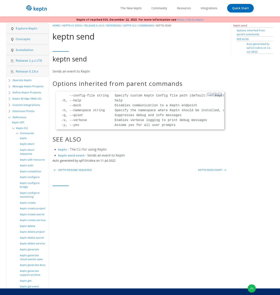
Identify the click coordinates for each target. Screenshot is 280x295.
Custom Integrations (26, 105)
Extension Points (23, 111)
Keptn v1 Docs (72, 25)
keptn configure (30, 177)
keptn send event (71, 155)
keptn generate (29, 249)
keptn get (25, 280)
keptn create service (33, 220)
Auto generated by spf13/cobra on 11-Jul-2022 (259, 47)
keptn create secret (32, 214)
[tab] (28, 29)
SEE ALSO (243, 39)
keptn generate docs (33, 265)
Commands (27, 133)
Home (56, 25)
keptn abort (27, 143)
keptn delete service (32, 243)
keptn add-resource (32, 159)
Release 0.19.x (94, 25)
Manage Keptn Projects (28, 86)
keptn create (28, 202)
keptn (23, 138)
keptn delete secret (32, 237)
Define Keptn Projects (27, 92)
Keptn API (18, 122)
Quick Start (240, 8)
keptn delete (27, 226)
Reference (19, 117)
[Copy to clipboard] (219, 94)
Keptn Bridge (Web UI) (27, 98)
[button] (28, 28)
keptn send (240, 25)
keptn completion (30, 171)
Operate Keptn (22, 80)
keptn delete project (32, 231)
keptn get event (29, 286)
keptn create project (32, 208)
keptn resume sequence (73, 169)
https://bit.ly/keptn (190, 20)
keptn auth (26, 165)
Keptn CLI (22, 128)
